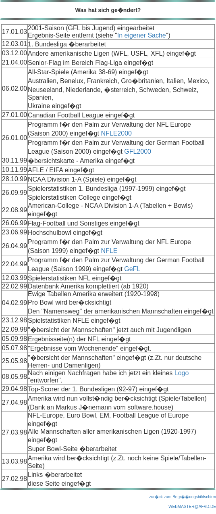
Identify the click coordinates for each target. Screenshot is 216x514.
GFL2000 (137, 151)
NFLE (109, 250)
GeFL (132, 268)
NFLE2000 (116, 133)
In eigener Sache (141, 35)
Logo (181, 373)
